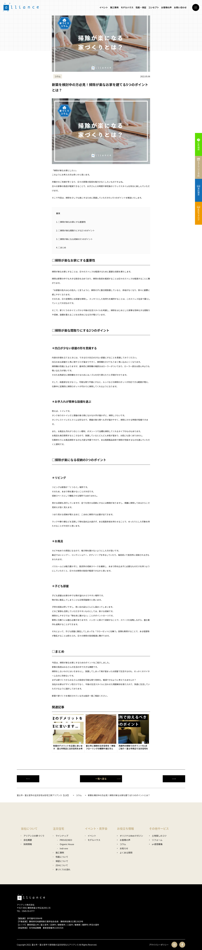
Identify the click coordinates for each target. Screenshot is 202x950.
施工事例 (114, 7)
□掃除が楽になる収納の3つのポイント (74, 239)
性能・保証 (141, 7)
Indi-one (64, 848)
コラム (121, 844)
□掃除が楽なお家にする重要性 (71, 221)
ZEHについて (60, 865)
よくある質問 (124, 852)
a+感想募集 (156, 844)
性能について (60, 856)
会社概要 (26, 839)
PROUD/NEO (66, 839)
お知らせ (122, 848)
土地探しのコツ (158, 835)
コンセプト (153, 7)
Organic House (67, 844)
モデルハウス (127, 7)
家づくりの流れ (61, 869)
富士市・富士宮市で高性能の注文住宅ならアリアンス (55, 944)
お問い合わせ (180, 7)
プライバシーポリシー (159, 944)
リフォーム (155, 839)
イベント (103, 7)
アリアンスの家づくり (32, 835)
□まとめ (61, 247)
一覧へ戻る (108, 778)
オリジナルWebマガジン (130, 835)
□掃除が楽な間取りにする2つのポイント (75, 230)
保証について (60, 861)
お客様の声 (166, 7)
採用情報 (26, 844)
